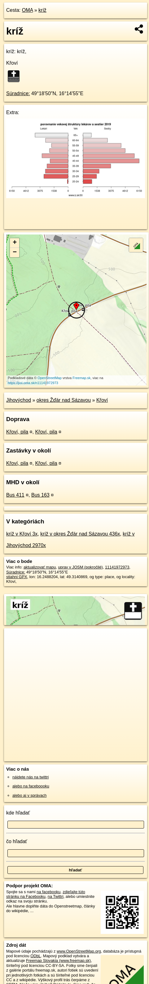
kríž (42, 10)
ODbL (35, 956)
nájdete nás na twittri (30, 777)
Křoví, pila (17, 431)
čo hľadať (16, 841)
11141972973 (117, 567)
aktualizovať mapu (40, 567)
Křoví (102, 400)
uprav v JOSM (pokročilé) (80, 567)
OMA (27, 10)
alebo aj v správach (29, 795)
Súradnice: (18, 93)
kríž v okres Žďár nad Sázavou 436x (80, 533)
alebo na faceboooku (30, 786)
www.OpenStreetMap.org (79, 951)
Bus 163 (40, 495)
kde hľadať (18, 812)
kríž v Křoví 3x (21, 533)
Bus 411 (15, 495)
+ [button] (15, 243)
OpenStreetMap (49, 378)
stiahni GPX (16, 576)
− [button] (15, 252)
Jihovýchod (18, 400)
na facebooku (48, 891)
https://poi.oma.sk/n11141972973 (33, 383)
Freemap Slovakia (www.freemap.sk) (58, 960)
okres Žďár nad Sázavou (64, 400)
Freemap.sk (81, 378)
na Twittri (56, 896)
